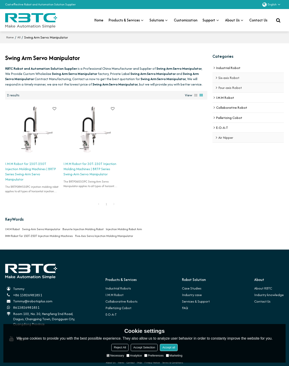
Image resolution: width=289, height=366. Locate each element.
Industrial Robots (118, 281)
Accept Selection (144, 347)
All (19, 37)
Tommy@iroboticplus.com (32, 294)
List (195, 95)
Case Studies (192, 281)
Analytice (134, 355)
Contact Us (262, 294)
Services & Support (196, 294)
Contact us (258, 20)
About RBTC (263, 281)
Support (209, 20)
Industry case (192, 288)
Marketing (174, 355)
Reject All (120, 347)
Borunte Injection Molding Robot (83, 222)
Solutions (156, 20)
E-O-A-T (111, 307)
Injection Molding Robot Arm (124, 222)
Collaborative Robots (121, 294)
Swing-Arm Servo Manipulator (41, 222)
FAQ (185, 301)
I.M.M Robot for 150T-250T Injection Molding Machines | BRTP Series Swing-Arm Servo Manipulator (27, 164)
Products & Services (124, 20)
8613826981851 (26, 300)
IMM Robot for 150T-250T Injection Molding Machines (39, 229)
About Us (232, 20)
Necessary (115, 355)
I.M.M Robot (12, 222)
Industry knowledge (269, 288)
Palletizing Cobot (118, 301)
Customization (185, 20)
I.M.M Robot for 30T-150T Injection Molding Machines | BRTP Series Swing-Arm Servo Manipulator (79, 164)
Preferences (154, 355)
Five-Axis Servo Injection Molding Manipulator (104, 229)
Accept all (168, 347)
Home (98, 20)
